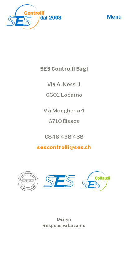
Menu (114, 17)
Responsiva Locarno (64, 225)
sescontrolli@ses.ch (64, 147)
